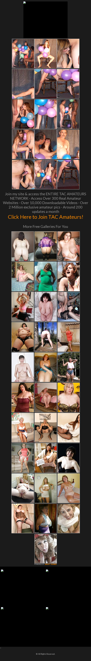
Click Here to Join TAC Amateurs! (45, 217)
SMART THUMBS (51, 564)
